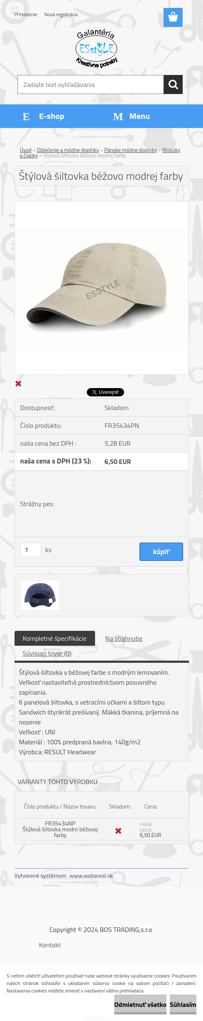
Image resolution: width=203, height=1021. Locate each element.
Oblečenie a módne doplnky (68, 150)
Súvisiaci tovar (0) (47, 653)
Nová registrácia (61, 14)
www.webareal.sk (91, 875)
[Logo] (96, 48)
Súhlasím (183, 1004)
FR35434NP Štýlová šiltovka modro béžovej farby (60, 829)
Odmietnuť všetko (140, 1004)
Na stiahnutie (124, 638)
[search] (173, 84)
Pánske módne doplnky (130, 150)
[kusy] (30, 550)
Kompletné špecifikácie (55, 638)
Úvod (26, 150)
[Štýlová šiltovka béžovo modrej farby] (101, 205)
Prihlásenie (26, 14)
